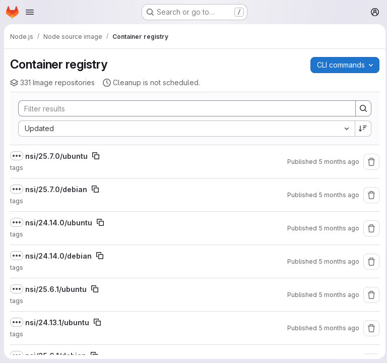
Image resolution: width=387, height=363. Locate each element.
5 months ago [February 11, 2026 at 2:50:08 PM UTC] (336, 328)
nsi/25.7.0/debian (56, 189)
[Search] (180, 108)
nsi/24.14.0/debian (58, 256)
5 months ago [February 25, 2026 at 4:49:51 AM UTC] (336, 161)
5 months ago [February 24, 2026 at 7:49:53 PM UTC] (336, 228)
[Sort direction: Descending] (361, 128)
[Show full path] (16, 155)
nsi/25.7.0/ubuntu (56, 156)
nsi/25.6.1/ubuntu (56, 289)
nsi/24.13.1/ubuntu (57, 322)
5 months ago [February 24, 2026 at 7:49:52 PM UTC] (336, 261)
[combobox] (185, 128)
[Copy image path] (96, 156)
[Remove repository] (369, 162)
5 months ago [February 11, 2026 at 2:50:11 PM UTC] (336, 294)
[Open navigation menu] (30, 12)
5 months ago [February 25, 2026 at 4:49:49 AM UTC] (336, 195)
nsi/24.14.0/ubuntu (58, 222)
